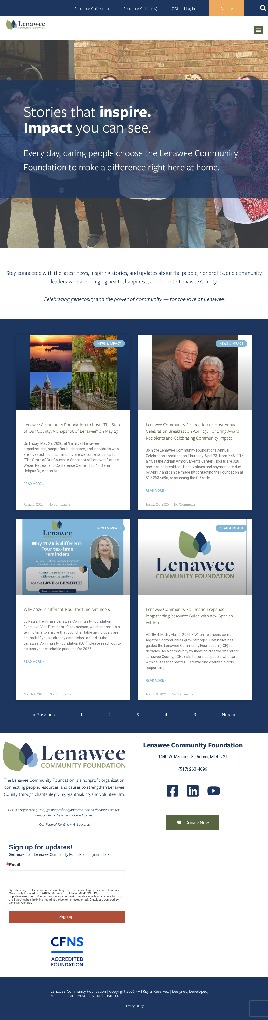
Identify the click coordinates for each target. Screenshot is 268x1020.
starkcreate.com (109, 996)
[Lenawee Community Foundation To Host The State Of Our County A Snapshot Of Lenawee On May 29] (73, 372)
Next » (228, 714)
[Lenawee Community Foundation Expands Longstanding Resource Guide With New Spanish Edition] (195, 557)
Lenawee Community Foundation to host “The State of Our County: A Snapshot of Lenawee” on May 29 (72, 428)
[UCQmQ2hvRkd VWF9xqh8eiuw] (213, 790)
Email (14, 865)
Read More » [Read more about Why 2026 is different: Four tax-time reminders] (34, 661)
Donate (227, 9)
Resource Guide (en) (91, 9)
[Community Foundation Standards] (67, 951)
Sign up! (67, 916)
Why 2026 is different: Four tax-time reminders (67, 609)
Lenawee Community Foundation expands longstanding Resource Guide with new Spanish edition (189, 616)
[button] (258, 30)
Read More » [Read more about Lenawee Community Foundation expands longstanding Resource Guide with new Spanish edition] (156, 680)
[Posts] (192, 790)
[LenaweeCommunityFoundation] (172, 790)
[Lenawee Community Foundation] (25, 25)
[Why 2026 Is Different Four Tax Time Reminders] (73, 557)
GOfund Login (183, 9)
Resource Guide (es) (140, 9)
